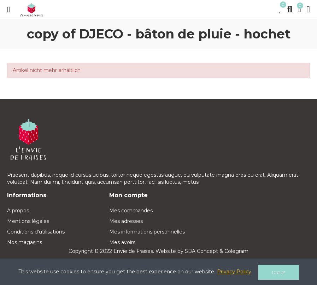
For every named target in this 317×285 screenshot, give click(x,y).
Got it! (278, 272)
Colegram (236, 251)
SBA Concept (201, 251)
